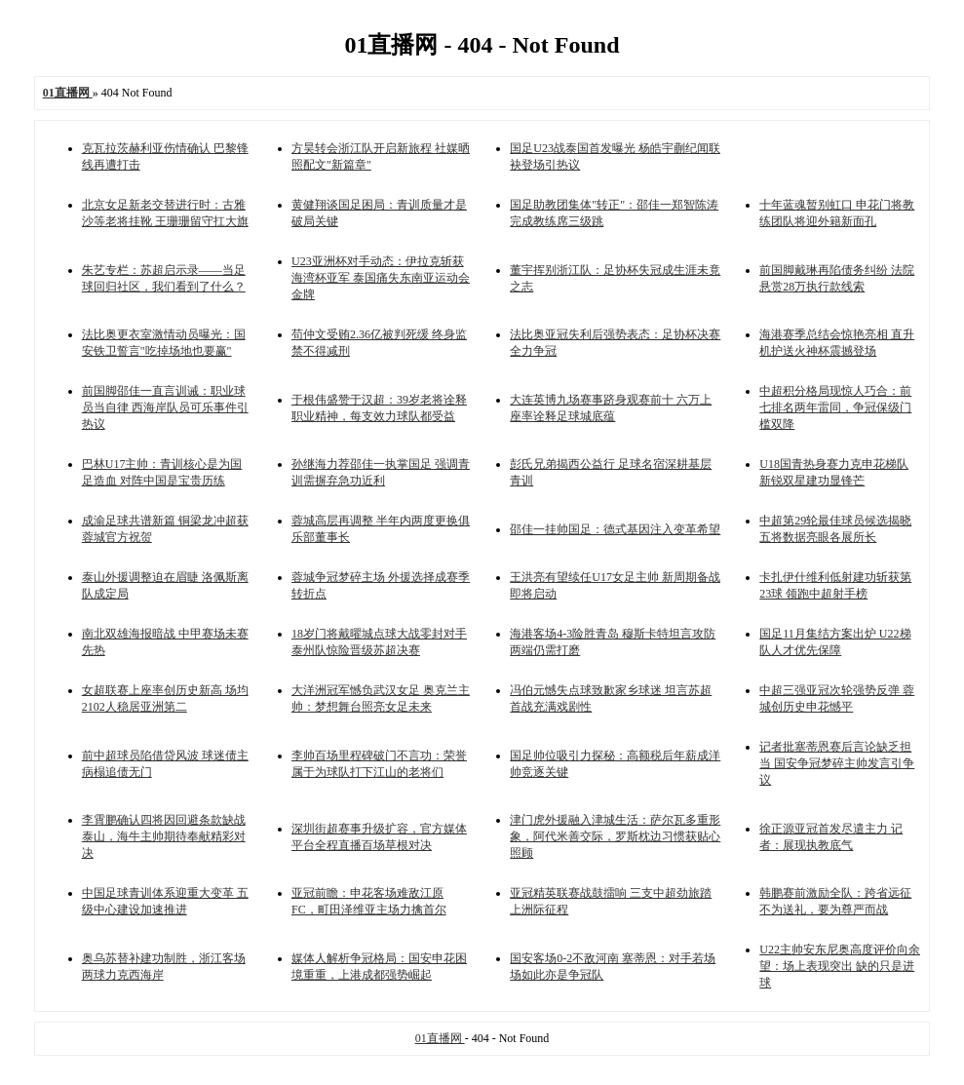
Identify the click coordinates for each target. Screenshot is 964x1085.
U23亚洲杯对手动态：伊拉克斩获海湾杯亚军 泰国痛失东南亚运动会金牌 (380, 277)
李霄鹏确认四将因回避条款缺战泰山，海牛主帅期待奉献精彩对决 (164, 836)
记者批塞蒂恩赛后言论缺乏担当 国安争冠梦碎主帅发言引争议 (836, 763)
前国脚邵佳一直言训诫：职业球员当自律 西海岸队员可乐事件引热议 (165, 407)
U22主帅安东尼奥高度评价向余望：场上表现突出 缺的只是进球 (839, 966)
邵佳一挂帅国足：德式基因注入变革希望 (615, 529)
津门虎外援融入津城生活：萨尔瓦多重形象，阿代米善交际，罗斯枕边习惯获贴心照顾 (615, 836)
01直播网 (440, 1038)
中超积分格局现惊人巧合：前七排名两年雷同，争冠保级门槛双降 (835, 407)
